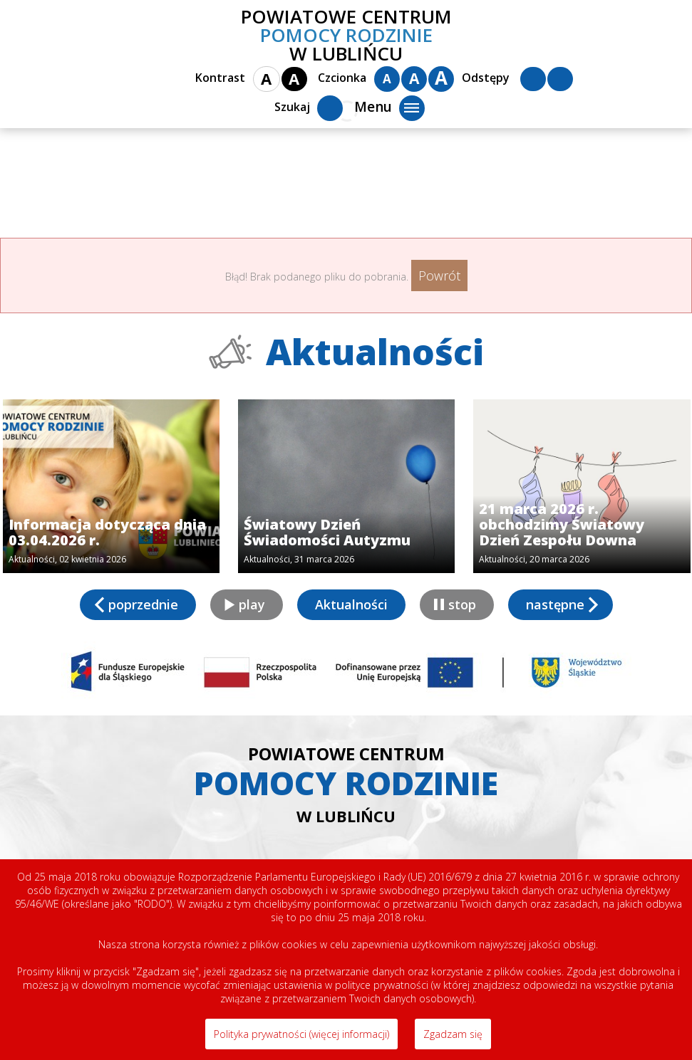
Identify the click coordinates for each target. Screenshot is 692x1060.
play (252, 604)
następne (555, 604)
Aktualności (351, 604)
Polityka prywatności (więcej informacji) (301, 1034)
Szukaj (308, 108)
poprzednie (143, 604)
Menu (389, 108)
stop (462, 604)
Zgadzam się (452, 1034)
